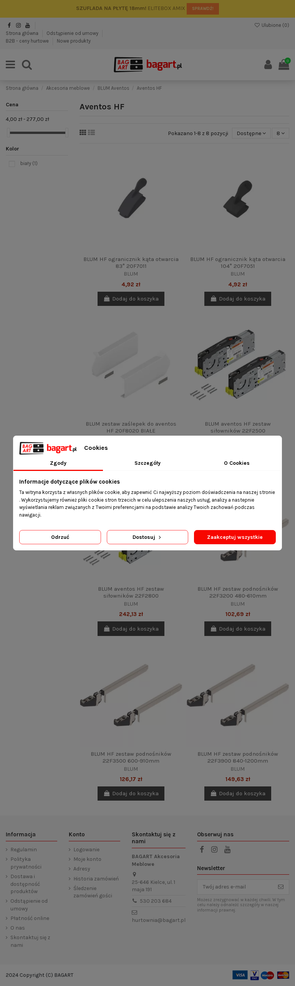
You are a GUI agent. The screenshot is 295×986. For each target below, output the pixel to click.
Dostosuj (147, 537)
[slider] (8, 132)
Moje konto (87, 859)
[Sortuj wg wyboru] (251, 133)
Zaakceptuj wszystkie (235, 537)
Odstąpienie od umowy (72, 33)
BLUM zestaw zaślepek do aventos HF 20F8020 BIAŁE (131, 427)
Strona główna (23, 33)
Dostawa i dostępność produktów (25, 884)
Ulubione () (271, 25)
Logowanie (86, 849)
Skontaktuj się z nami (30, 941)
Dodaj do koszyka (131, 298)
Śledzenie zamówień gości (92, 892)
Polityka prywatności (25, 863)
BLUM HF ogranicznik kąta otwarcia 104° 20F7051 (237, 262)
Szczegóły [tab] (147, 463)
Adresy (81, 868)
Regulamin (23, 849)
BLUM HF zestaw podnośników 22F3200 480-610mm (237, 592)
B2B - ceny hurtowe (28, 41)
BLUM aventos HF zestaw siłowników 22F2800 (131, 592)
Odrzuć (60, 537)
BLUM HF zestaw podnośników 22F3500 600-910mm (131, 757)
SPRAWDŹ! (203, 8)
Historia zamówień (96, 878)
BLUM (131, 273)
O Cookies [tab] (237, 463)
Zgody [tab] (58, 463)
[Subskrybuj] (281, 887)
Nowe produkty (74, 41)
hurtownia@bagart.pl (159, 920)
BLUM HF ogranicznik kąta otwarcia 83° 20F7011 (131, 262)
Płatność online (29, 918)
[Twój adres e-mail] (235, 887)
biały (29, 163)
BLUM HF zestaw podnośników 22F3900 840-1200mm (237, 757)
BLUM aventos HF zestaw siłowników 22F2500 (238, 427)
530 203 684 (156, 901)
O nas (17, 928)
